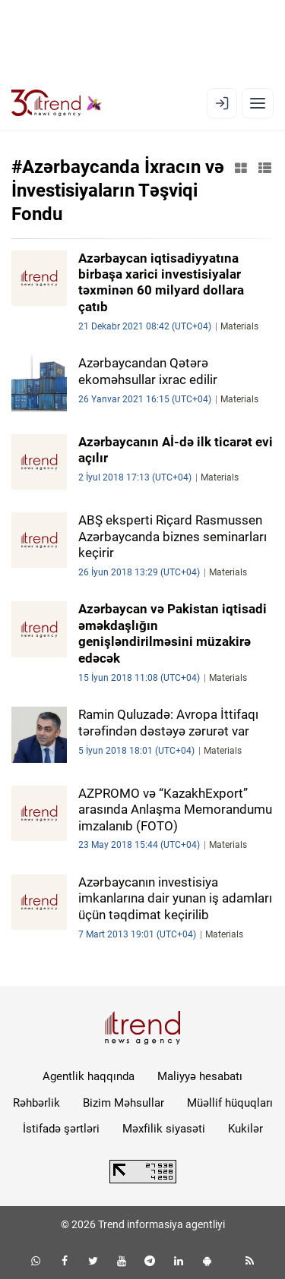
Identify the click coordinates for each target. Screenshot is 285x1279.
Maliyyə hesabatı (199, 1076)
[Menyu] (258, 103)
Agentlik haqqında (89, 1076)
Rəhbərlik (36, 1103)
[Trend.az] (56, 103)
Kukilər (245, 1129)
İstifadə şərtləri (61, 1129)
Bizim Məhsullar (123, 1103)
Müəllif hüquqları (230, 1103)
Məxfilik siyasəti (163, 1129)
